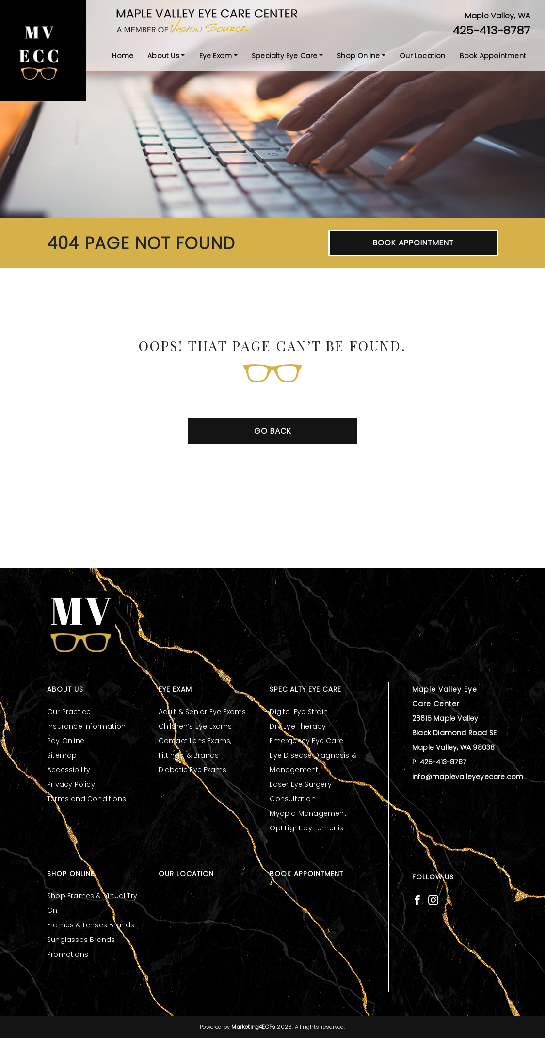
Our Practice (69, 711)
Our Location (422, 56)
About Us (163, 56)
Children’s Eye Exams (195, 726)
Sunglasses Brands (81, 939)
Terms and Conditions (86, 799)
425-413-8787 (491, 30)
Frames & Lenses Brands (90, 925)
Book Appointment (493, 56)
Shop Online (358, 56)
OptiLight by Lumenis (306, 828)
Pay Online (65, 741)
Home (122, 56)
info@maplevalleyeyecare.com (467, 776)
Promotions (67, 954)
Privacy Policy (71, 784)
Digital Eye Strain (299, 711)
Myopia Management (308, 813)
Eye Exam (215, 56)
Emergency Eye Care (306, 741)
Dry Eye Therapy (298, 726)
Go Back (272, 431)
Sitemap (62, 755)
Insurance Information (86, 726)
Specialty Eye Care (285, 56)
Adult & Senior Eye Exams (202, 711)
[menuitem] (122, 56)
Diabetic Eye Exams (193, 770)
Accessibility (69, 770)
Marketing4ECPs (253, 1027)
